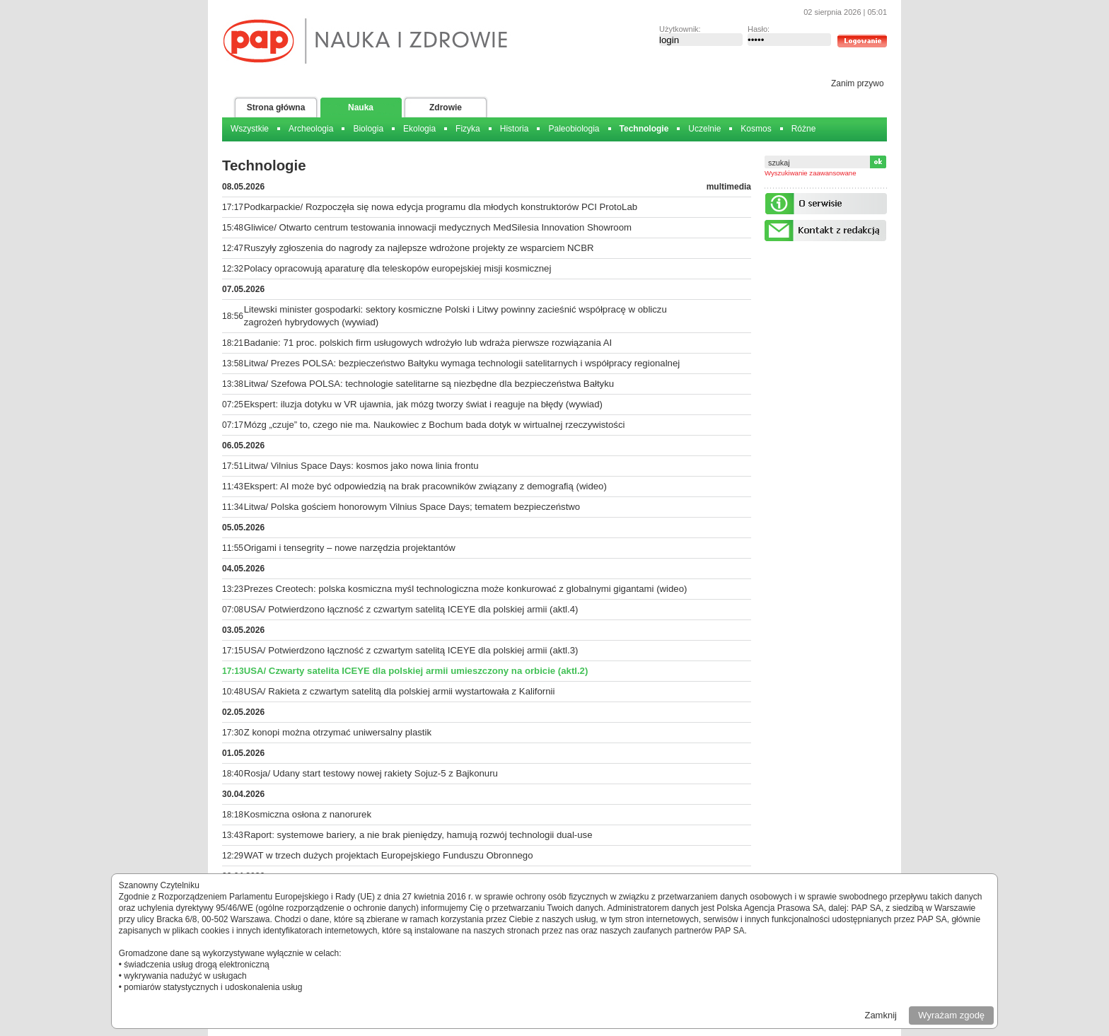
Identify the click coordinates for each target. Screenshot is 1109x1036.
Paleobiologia (573, 129)
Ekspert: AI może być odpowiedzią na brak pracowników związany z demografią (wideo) (425, 486)
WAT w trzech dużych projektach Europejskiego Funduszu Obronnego (388, 855)
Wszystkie (250, 129)
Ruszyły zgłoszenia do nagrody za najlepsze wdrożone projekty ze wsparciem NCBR (419, 248)
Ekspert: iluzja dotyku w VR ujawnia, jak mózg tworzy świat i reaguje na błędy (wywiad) (423, 404)
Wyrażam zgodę (951, 1015)
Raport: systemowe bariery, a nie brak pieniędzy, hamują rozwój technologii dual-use (418, 835)
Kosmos (756, 129)
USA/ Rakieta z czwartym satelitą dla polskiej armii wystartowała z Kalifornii (399, 691)
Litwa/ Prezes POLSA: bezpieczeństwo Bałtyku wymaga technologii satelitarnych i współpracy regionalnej (462, 363)
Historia (514, 129)
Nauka (360, 107)
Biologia (368, 129)
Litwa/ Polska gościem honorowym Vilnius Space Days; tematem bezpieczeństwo (412, 506)
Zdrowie (445, 107)
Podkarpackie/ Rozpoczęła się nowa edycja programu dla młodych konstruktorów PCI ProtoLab (440, 207)
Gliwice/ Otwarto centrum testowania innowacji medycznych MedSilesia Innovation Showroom (438, 227)
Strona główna (276, 107)
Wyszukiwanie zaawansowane (811, 173)
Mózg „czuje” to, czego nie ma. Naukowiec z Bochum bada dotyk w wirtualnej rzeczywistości (434, 424)
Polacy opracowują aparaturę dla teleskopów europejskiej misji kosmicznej (398, 268)
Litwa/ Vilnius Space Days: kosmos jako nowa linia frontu (361, 465)
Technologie (644, 129)
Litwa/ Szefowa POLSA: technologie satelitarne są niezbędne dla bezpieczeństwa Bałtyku (429, 383)
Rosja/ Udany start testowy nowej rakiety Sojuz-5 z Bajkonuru (371, 773)
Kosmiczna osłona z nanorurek (307, 814)
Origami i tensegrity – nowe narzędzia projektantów (349, 547)
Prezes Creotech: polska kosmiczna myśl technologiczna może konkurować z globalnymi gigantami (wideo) (465, 588)
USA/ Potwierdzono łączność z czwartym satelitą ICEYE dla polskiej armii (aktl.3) (411, 650)
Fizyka (467, 129)
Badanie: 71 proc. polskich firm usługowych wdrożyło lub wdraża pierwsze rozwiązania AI (428, 342)
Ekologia (419, 129)
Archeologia (311, 129)
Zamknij (880, 1015)
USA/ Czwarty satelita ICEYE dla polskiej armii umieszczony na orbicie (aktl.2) (416, 670)
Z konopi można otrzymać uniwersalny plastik (337, 732)
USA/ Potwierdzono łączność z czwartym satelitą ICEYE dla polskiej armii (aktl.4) (411, 609)
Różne (803, 129)
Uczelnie (704, 129)
